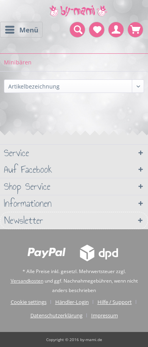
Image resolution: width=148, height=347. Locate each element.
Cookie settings (29, 302)
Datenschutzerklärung (56, 315)
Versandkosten (27, 280)
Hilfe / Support (114, 302)
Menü (21, 28)
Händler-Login (72, 302)
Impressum (104, 315)
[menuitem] (21, 30)
